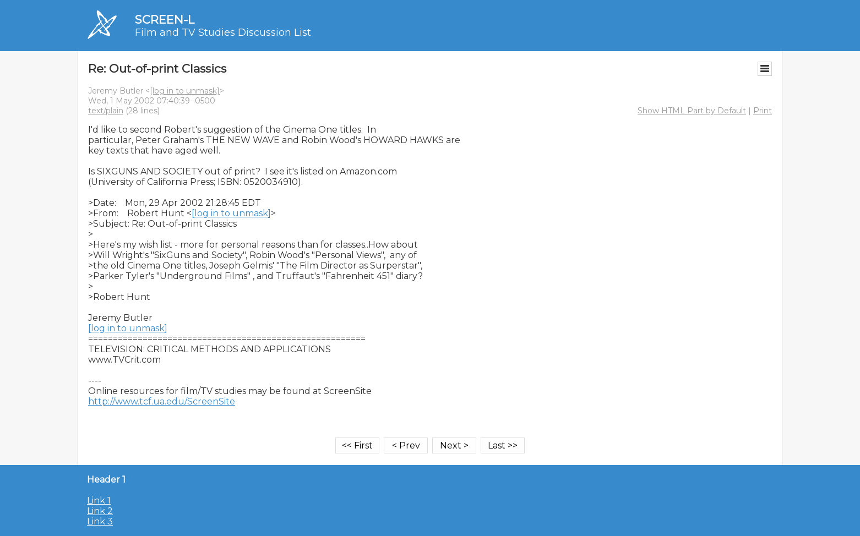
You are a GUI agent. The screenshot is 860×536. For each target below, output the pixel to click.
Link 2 (100, 511)
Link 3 (100, 521)
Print (762, 111)
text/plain (105, 111)
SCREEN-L (164, 19)
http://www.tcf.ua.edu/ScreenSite (161, 401)
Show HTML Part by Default (692, 111)
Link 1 (99, 500)
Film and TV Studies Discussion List (223, 32)
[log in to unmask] (185, 91)
